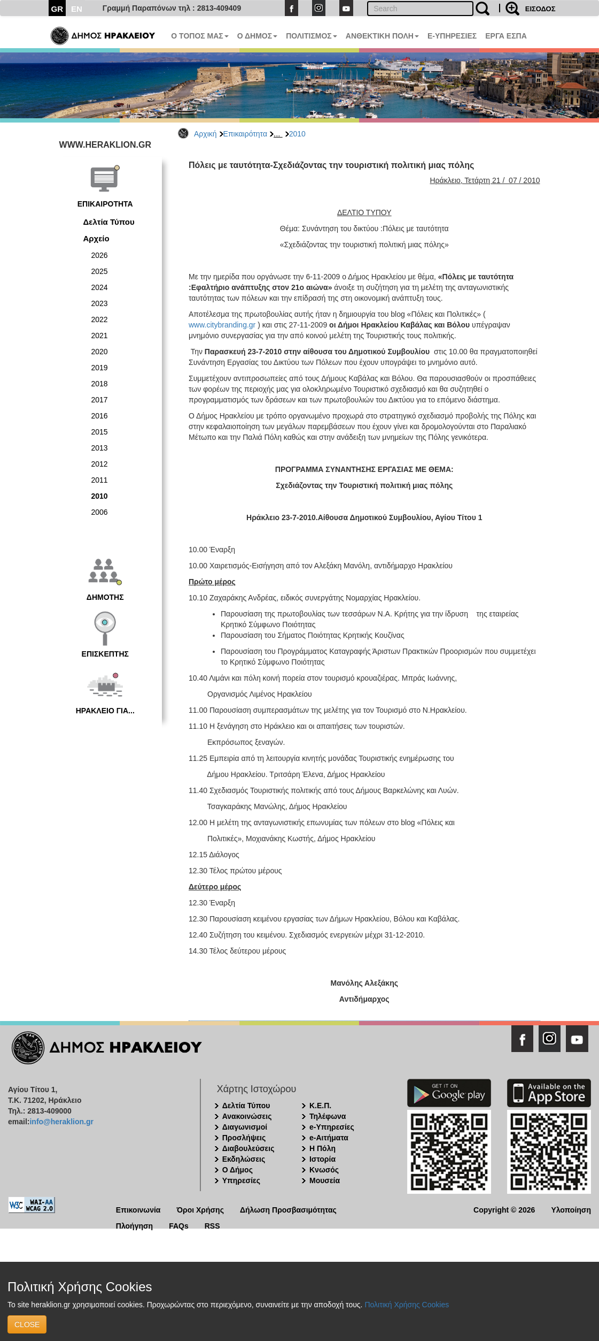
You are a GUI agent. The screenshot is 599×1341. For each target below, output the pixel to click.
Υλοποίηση (571, 1209)
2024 (99, 287)
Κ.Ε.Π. (320, 1105)
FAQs (179, 1225)
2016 (99, 416)
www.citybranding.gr (222, 325)
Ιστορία (322, 1159)
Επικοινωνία (138, 1209)
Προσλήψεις (244, 1137)
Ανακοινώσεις (247, 1116)
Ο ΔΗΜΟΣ (257, 36)
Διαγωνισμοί (244, 1127)
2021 (99, 335)
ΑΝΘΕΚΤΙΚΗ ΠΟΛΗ (382, 36)
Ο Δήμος (237, 1169)
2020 (99, 351)
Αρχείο (96, 238)
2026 (99, 255)
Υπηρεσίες (241, 1180)
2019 (99, 367)
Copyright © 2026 (504, 1209)
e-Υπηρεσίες (331, 1127)
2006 (99, 512)
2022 (99, 319)
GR (57, 8)
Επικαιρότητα (245, 133)
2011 (99, 480)
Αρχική (205, 133)
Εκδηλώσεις (244, 1159)
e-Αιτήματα (328, 1137)
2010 (297, 133)
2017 (99, 399)
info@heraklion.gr (61, 1121)
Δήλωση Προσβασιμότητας (288, 1209)
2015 (99, 432)
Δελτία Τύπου (109, 221)
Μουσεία (324, 1180)
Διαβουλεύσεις (248, 1148)
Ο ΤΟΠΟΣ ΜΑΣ (199, 36)
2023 (99, 303)
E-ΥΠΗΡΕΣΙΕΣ (452, 36)
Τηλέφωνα (327, 1116)
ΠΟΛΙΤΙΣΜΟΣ (311, 36)
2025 (99, 271)
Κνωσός (324, 1169)
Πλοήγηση (134, 1225)
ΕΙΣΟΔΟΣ (540, 9)
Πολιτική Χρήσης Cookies (406, 1304)
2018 (99, 383)
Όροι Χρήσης (200, 1209)
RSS (212, 1225)
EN (76, 8)
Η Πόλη (322, 1148)
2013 (99, 448)
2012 (99, 464)
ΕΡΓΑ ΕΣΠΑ (506, 36)
